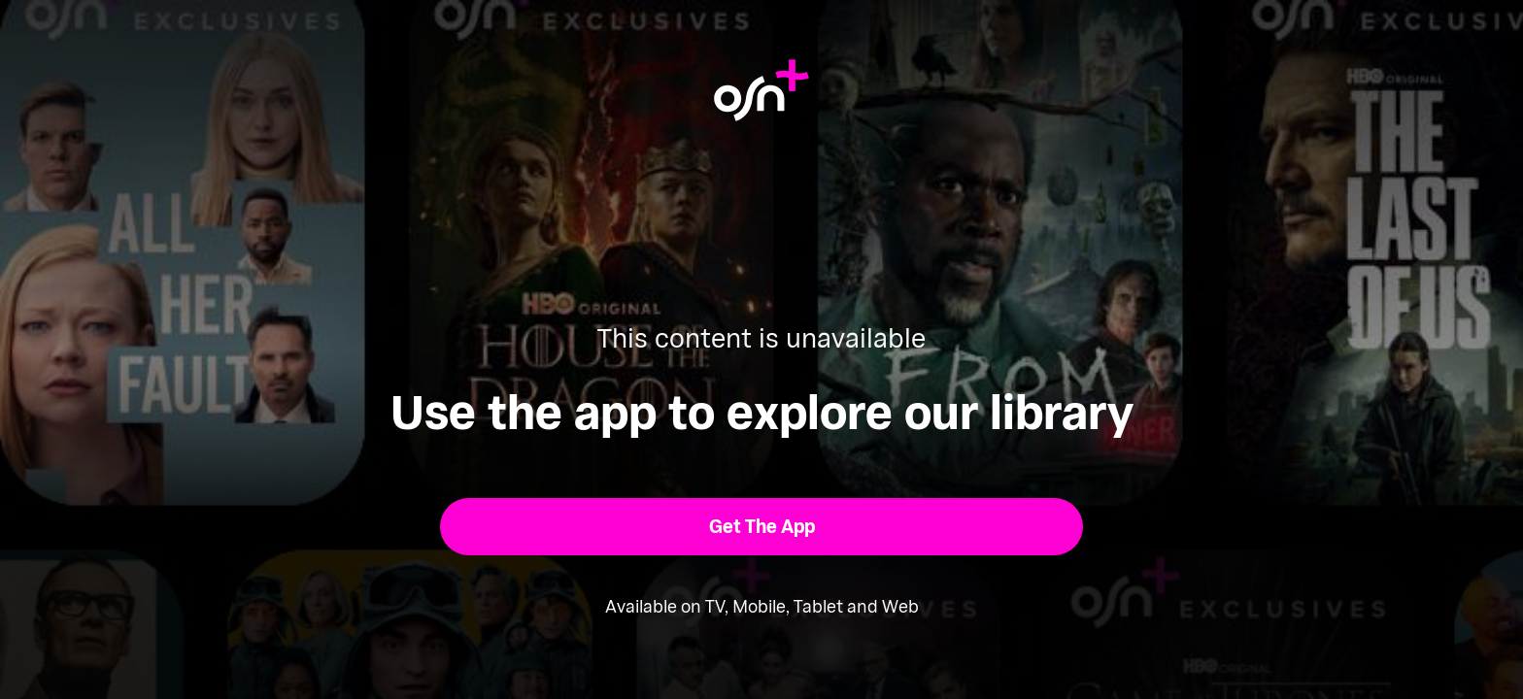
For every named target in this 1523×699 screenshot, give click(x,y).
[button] (762, 526)
